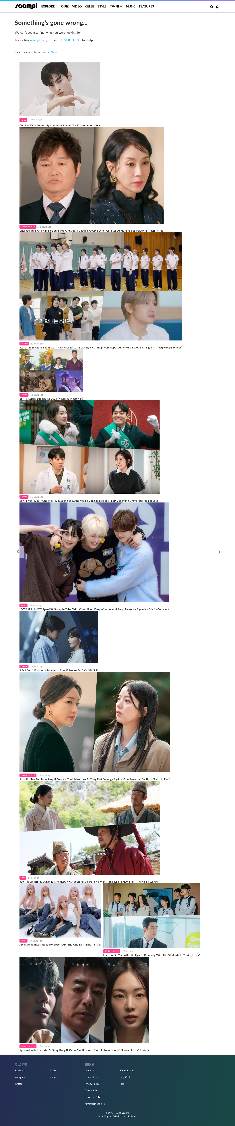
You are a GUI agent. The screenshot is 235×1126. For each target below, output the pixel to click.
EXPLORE (48, 6)
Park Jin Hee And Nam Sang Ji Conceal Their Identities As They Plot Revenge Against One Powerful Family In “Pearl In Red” (94, 779)
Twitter (18, 1083)
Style (102, 6)
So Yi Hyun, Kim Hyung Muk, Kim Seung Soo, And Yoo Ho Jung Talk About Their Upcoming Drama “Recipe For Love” (89, 500)
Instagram (20, 1077)
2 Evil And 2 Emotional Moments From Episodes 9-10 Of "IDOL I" (58, 670)
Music (131, 6)
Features (146, 6)
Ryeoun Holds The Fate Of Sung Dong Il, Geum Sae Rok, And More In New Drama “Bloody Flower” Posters (84, 1050)
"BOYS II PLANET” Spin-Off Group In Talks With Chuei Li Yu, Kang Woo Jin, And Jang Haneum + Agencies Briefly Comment (94, 609)
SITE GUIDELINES (69, 40)
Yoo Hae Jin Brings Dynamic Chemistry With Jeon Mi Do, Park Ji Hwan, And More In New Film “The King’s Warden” (89, 881)
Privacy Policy (92, 1083)
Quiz (65, 6)
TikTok (53, 1070)
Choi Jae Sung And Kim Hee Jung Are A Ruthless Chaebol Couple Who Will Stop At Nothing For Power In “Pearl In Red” (92, 230)
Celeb (89, 6)
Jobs (122, 1083)
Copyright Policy (93, 1097)
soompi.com (38, 40)
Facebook (20, 1070)
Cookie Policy (92, 1090)
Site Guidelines (127, 1070)
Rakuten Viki (124, 1116)
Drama (24, 395)
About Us (90, 1070)
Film (23, 878)
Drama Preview (28, 227)
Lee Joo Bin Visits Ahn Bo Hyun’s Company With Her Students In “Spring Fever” (151, 955)
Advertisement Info (95, 1103)
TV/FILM (116, 6)
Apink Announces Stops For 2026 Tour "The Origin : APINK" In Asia (60, 944)
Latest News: (50, 52)
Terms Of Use (92, 1077)
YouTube (54, 1077)
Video (77, 6)
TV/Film (24, 343)
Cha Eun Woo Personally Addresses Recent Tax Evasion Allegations (60, 125)
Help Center (126, 1077)
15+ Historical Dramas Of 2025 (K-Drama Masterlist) (51, 398)
